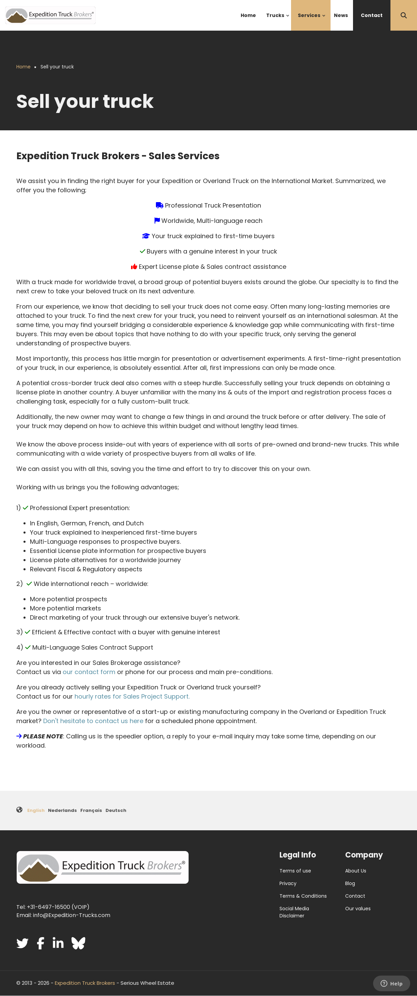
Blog (350, 883)
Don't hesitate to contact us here (93, 721)
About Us (355, 870)
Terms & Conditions (303, 896)
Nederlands (62, 810)
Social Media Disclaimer (294, 912)
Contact (372, 15)
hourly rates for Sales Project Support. (132, 696)
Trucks (278, 21)
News (341, 15)
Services (312, 21)
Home (248, 15)
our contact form (89, 672)
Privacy (287, 883)
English (36, 810)
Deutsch (116, 810)
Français (91, 810)
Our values (358, 908)
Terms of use (295, 870)
